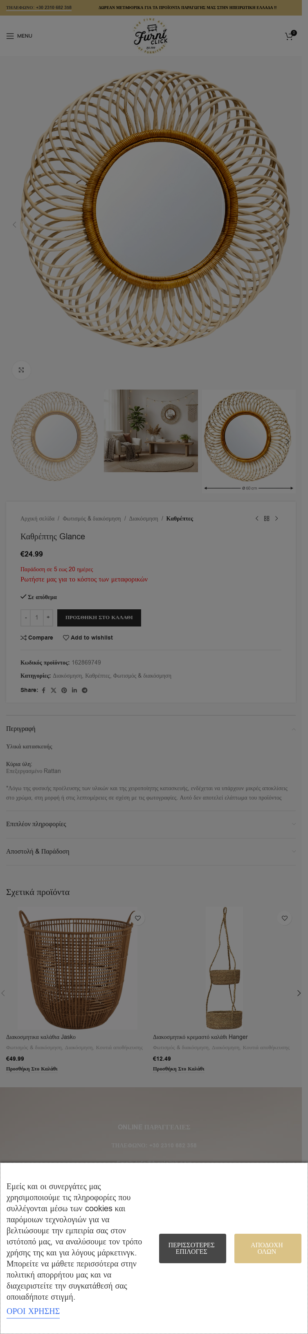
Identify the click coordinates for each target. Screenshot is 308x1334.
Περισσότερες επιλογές (191, 1248)
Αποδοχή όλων (267, 1248)
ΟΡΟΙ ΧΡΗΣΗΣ (33, 1311)
